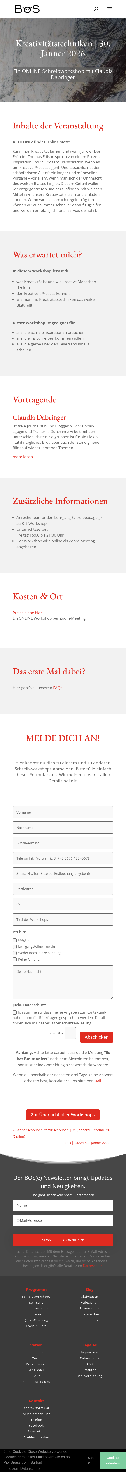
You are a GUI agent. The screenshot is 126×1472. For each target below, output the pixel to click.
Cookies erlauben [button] (113, 1460)
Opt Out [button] (91, 1460)
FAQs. (58, 687)
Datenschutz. (93, 1265)
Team (36, 1358)
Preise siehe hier (27, 612)
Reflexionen (89, 1302)
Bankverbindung (89, 1376)
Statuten (89, 1370)
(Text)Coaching (36, 1320)
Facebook (36, 1425)
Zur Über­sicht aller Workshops (63, 1115)
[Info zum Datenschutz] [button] (22, 1468)
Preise (36, 1314)
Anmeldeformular (36, 1414)
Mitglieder (36, 1370)
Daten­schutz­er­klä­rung (71, 1023)
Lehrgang (36, 1302)
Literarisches (90, 1314)
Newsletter (36, 1431)
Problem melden (36, 1437)
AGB (89, 1364)
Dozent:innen (36, 1364)
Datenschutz (89, 1358)
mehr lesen (23, 456)
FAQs (36, 1376)
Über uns (36, 1352)
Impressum (89, 1352)
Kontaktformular (36, 1408)
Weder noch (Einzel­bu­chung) (37, 952)
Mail (97, 1080)
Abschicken (97, 1037)
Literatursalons (36, 1308)
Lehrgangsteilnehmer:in (34, 946)
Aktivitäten (89, 1297)
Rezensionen (89, 1308)
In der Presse (89, 1320)
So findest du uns (36, 1382)
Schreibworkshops (36, 1297)
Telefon (36, 1420)
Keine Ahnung (26, 959)
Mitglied (21, 940)
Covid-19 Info (36, 1326)
